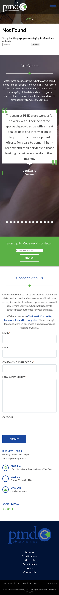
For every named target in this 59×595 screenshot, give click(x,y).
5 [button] (22, 222)
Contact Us (29, 572)
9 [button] (37, 222)
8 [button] (33, 222)
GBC (31, 592)
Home (28, 19)
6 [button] (26, 222)
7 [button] (29, 222)
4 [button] (18, 222)
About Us (29, 560)
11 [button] (45, 222)
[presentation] (26, 425)
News (29, 568)
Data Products (29, 556)
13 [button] (52, 222)
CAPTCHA (7, 417)
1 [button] (7, 222)
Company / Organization (18, 362)
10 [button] (41, 222)
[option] (29, 140)
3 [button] (14, 222)
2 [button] (11, 222)
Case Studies (29, 564)
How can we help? (13, 377)
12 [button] (48, 222)
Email (5, 347)
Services (29, 552)
